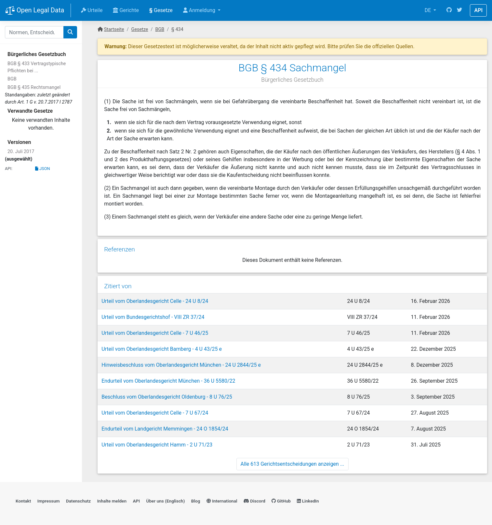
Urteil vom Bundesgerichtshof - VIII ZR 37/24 (152, 317)
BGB (12, 79)
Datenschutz (78, 501)
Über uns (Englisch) (165, 501)
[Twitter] (459, 10)
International (221, 501)
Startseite (114, 29)
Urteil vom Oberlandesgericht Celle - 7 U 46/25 (154, 333)
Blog (195, 501)
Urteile (91, 10)
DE (428, 10)
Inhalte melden (111, 501)
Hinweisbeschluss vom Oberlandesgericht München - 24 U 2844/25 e (181, 365)
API (478, 10)
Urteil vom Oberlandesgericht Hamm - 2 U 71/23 (156, 445)
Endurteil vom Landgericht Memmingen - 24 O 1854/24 (164, 429)
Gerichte (126, 10)
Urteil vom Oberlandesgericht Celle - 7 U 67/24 (154, 413)
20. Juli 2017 (20, 151)
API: (8, 168)
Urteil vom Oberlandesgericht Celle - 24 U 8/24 (154, 301)
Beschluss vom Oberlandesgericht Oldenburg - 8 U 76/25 (166, 397)
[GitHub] (449, 10)
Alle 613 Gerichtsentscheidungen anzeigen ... (292, 464)
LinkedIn (308, 501)
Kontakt (23, 501)
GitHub (281, 501)
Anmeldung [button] (200, 10)
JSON (42, 168)
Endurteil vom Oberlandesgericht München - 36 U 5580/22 (168, 381)
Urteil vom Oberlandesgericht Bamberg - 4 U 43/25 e (161, 349)
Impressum (48, 501)
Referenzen (119, 249)
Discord (254, 501)
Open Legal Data (34, 11)
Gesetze (161, 10)
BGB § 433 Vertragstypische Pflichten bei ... (36, 67)
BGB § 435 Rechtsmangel (33, 87)
